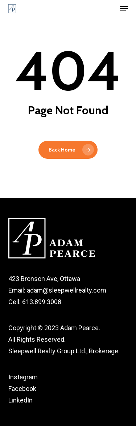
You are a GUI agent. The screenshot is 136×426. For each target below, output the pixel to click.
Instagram (23, 377)
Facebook (22, 388)
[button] (124, 8)
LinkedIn (20, 400)
